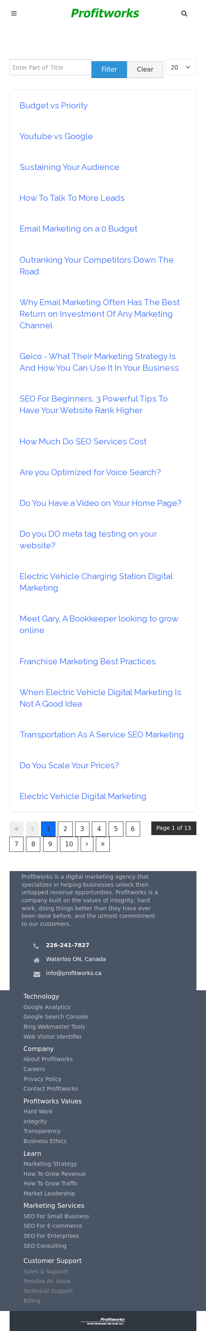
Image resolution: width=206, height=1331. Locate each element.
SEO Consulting (45, 1246)
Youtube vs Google (56, 136)
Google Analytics (47, 1007)
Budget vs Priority (54, 105)
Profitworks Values (53, 1101)
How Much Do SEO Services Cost (83, 441)
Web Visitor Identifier (53, 1036)
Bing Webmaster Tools (54, 1026)
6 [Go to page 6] (133, 829)
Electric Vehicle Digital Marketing (83, 796)
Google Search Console (56, 1016)
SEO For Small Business (56, 1216)
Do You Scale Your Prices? (69, 765)
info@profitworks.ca (73, 973)
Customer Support (53, 1261)
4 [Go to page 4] (99, 829)
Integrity (35, 1121)
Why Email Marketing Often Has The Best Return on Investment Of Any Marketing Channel (100, 313)
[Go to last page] (103, 844)
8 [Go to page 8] (33, 844)
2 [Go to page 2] (65, 829)
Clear (145, 69)
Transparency (42, 1131)
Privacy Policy (42, 1079)
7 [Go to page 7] (16, 844)
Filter (109, 69)
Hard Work (38, 1111)
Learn (33, 1153)
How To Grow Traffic (51, 1183)
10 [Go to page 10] (69, 844)
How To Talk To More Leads (72, 198)
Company (39, 1049)
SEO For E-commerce (53, 1226)
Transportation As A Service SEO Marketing (102, 734)
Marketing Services (54, 1205)
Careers (34, 1069)
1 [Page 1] (48, 829)
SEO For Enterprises (51, 1236)
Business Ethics (45, 1141)
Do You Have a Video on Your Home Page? (101, 503)
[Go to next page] (87, 844)
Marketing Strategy (50, 1164)
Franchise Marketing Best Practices (88, 661)
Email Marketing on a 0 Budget (78, 229)
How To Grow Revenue (55, 1174)
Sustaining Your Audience (69, 167)
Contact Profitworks (51, 1088)
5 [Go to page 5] (116, 829)
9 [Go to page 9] (50, 844)
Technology (41, 996)
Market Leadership (49, 1193)
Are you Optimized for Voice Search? (90, 472)
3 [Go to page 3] (82, 829)
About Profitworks (48, 1059)
